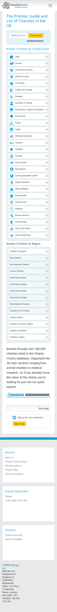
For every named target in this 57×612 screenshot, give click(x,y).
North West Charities (18, 284)
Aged (17, 57)
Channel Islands (16, 317)
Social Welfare (21, 222)
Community (19, 83)
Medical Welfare (21, 189)
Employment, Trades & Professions (29, 110)
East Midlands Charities (19, 264)
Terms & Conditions (14, 474)
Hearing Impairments (23, 136)
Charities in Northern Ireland (21, 324)
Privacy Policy (11, 470)
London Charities (17, 271)
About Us (9, 457)
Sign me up (19, 424)
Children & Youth (22, 76)
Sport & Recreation (23, 228)
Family (18, 123)
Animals (18, 63)
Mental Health (20, 195)
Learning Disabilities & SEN (26, 176)
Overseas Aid (20, 202)
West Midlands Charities (19, 304)
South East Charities (18, 291)
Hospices (19, 143)
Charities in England (18, 251)
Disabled (18, 96)
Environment (20, 116)
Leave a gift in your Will (16, 500)
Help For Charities (13, 539)
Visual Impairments (23, 235)
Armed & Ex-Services (24, 70)
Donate (8, 496)
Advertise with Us (13, 465)
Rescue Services (22, 215)
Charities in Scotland (18, 331)
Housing (18, 156)
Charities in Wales (17, 337)
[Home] (16, 5)
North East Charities (18, 278)
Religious (19, 209)
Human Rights (21, 162)
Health (18, 129)
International (20, 169)
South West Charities (18, 298)
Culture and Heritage (23, 90)
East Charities (15, 258)
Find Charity (36, 35)
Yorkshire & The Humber (20, 311)
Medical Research (22, 182)
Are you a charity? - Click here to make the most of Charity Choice (28, 398)
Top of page (43, 408)
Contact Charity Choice (16, 461)
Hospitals (19, 149)
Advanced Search (35, 41)
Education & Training (23, 103)
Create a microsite (13, 535)
